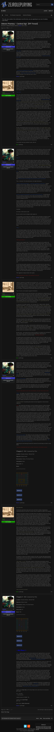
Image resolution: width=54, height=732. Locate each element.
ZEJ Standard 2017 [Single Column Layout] (11, 718)
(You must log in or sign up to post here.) (45, 709)
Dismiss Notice (51, 724)
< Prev (7, 27)
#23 (51, 277)
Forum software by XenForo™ (27, 728)
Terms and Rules (46, 718)
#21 (51, 76)
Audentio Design (34, 729)
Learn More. (5, 20)
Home (37, 718)
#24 (51, 357)
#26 (51, 591)
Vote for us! (43, 724)
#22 (51, 144)
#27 (51, 705)
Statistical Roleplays (10, 25)
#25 (51, 502)
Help (41, 718)
